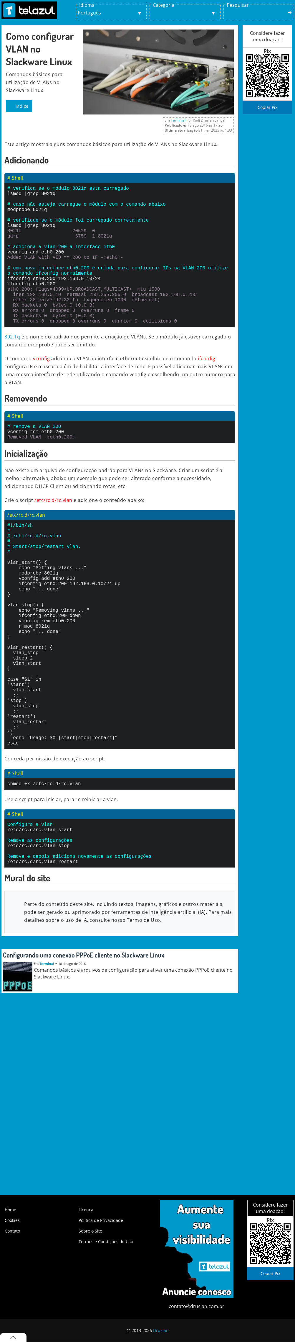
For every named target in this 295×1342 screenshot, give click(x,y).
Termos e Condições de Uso (106, 1241)
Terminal (178, 120)
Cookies (12, 1220)
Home (10, 1209)
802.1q (12, 367)
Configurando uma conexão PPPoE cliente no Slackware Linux (83, 1049)
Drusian (161, 1330)
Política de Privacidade (101, 1220)
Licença (86, 1209)
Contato (12, 1231)
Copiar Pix (267, 107)
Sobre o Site (90, 1231)
